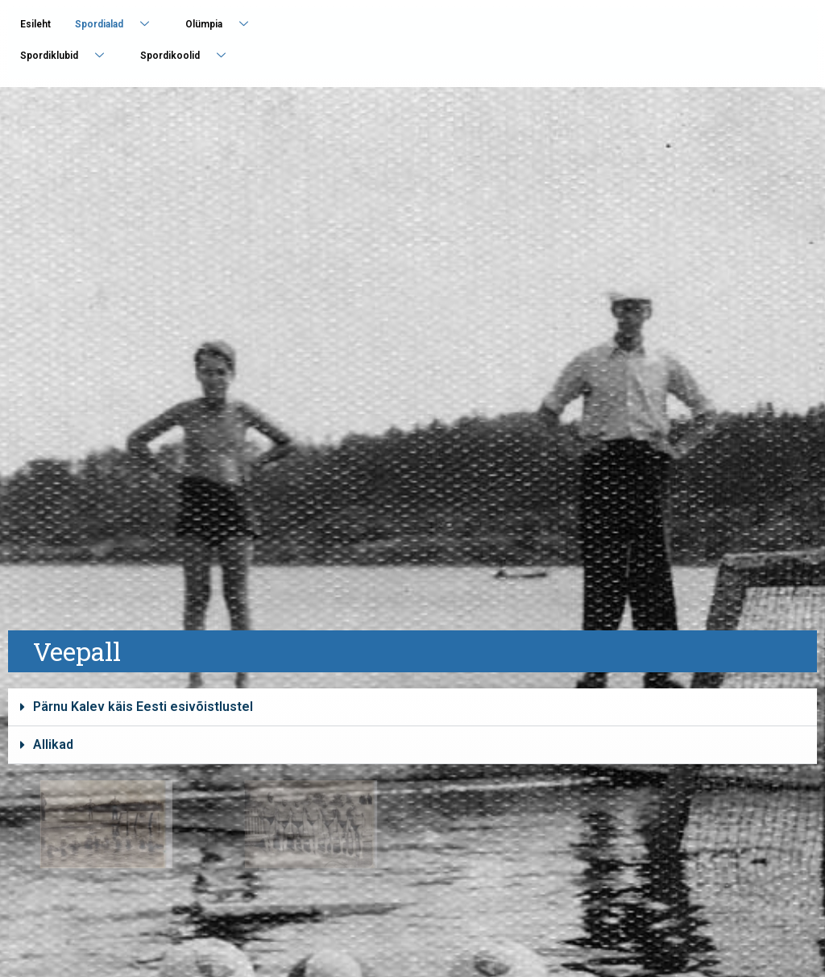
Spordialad (118, 23)
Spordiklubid (68, 55)
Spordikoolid (189, 55)
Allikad (53, 744)
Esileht (35, 24)
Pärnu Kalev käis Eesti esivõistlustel (143, 706)
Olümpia (222, 23)
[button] (412, 707)
